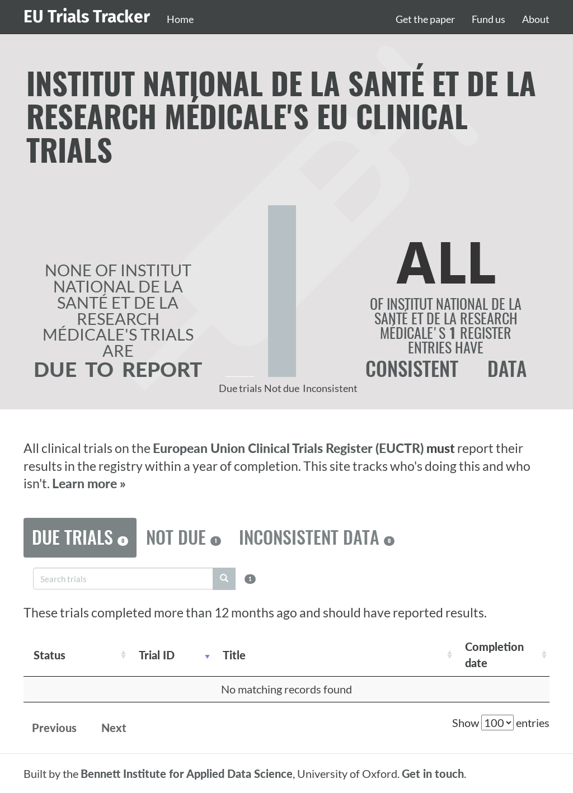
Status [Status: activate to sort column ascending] (49, 655)
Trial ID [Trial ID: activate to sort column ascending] (157, 655)
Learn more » (89, 483)
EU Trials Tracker (87, 17)
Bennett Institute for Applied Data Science (187, 773)
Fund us (488, 19)
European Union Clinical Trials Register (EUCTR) (289, 448)
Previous (54, 727)
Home (180, 19)
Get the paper (425, 19)
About (535, 19)
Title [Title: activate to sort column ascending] (234, 655)
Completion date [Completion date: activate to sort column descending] (494, 654)
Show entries (500, 722)
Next (113, 727)
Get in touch (433, 773)
